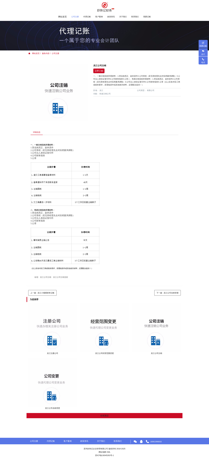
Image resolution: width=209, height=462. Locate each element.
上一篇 (42, 293)
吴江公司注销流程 (60, 277)
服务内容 (45, 53)
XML (108, 452)
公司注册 (55, 53)
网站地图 (102, 452)
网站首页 (62, 17)
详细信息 (37, 132)
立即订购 (99, 71)
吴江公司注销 (45, 277)
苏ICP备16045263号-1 (104, 456)
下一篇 (167, 293)
